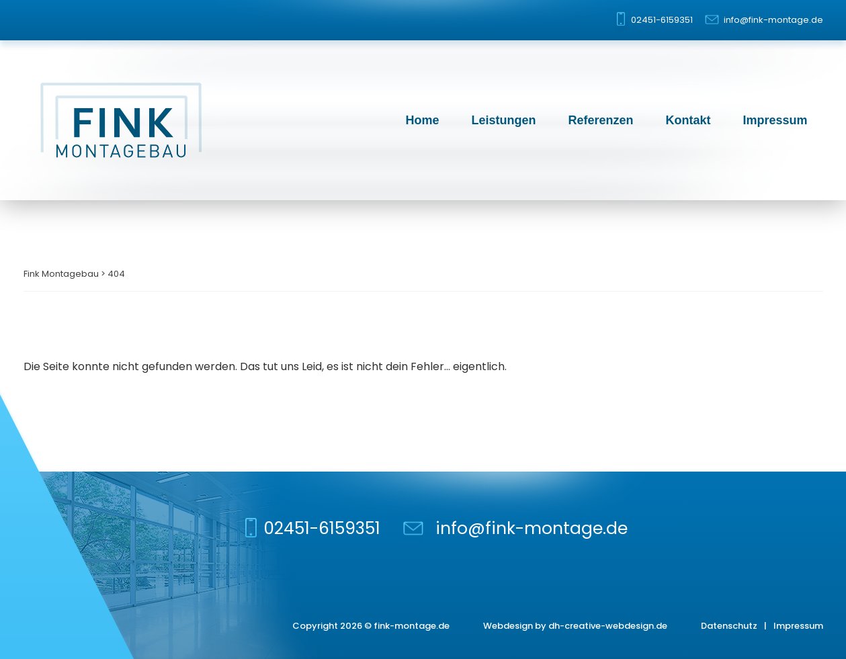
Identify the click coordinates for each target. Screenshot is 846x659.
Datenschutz (729, 625)
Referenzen (600, 120)
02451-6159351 (662, 19)
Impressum (775, 120)
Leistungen (503, 120)
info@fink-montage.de (773, 19)
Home (422, 120)
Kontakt (687, 120)
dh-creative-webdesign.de (607, 625)
